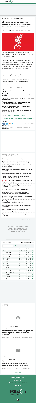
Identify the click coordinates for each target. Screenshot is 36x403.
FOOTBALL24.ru (8, 1)
